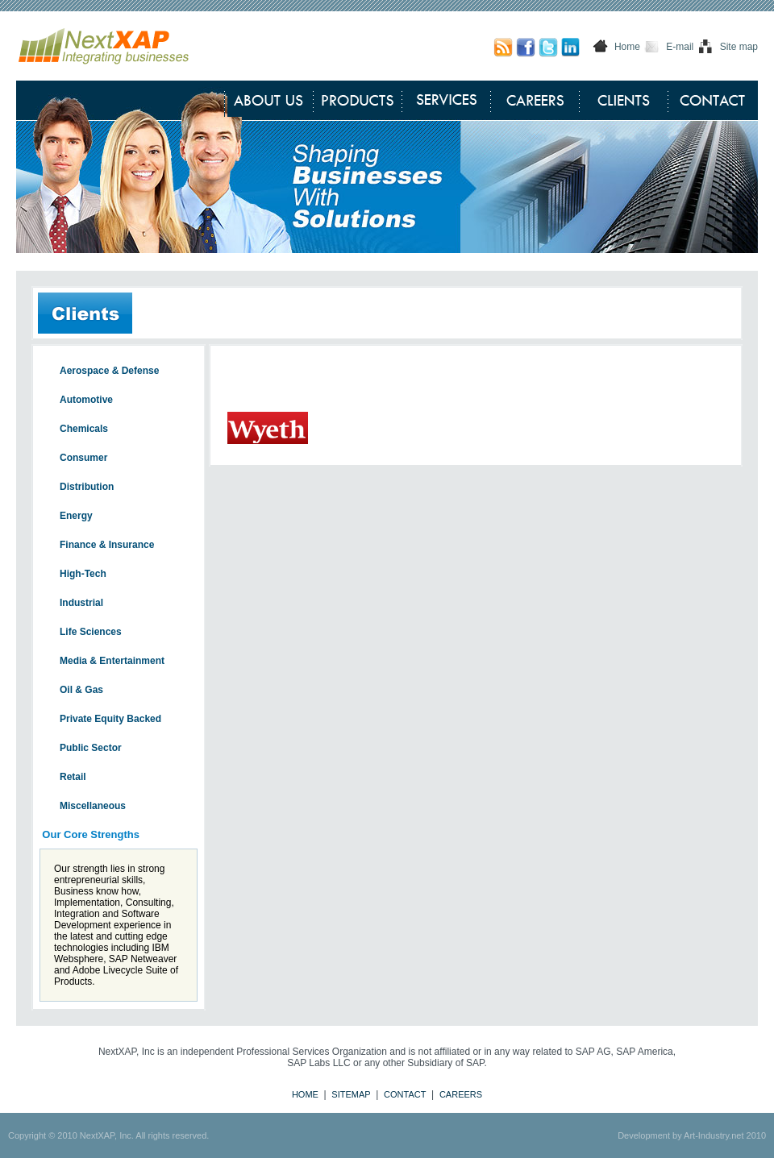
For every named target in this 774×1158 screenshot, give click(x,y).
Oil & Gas (81, 689)
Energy (76, 515)
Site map (739, 46)
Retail (73, 776)
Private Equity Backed (110, 718)
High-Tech (83, 573)
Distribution (87, 486)
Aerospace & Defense (109, 370)
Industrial (81, 602)
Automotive (86, 399)
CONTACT (405, 1094)
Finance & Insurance (107, 544)
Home (627, 46)
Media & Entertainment (112, 660)
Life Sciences (91, 631)
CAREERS (460, 1094)
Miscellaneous (93, 805)
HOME (305, 1094)
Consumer (83, 457)
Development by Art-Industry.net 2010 (692, 1135)
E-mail (679, 46)
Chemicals (84, 428)
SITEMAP (350, 1094)
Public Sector (91, 747)
